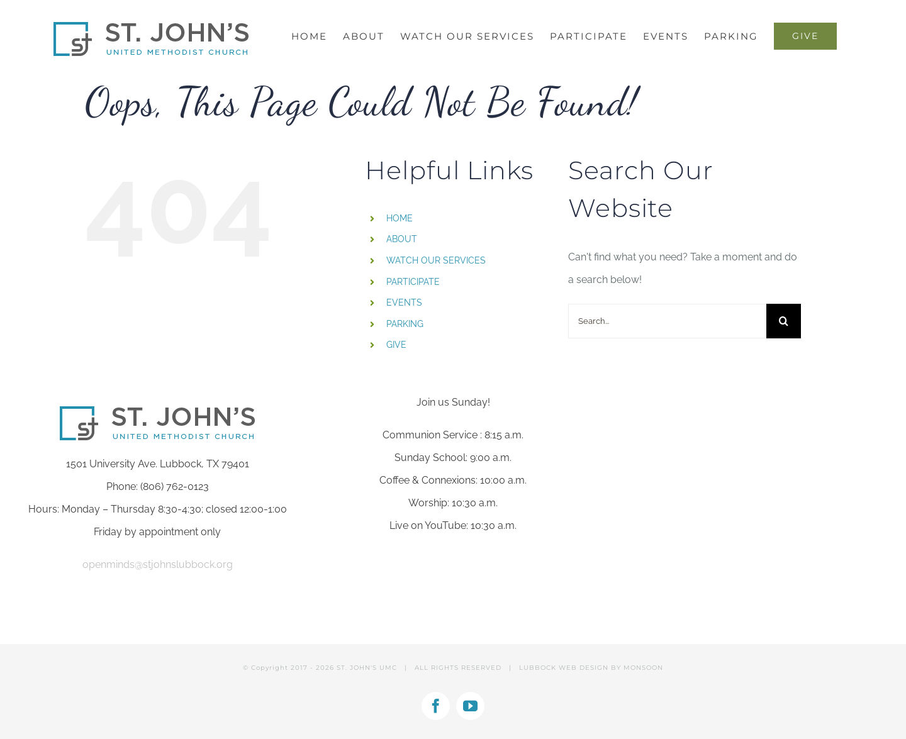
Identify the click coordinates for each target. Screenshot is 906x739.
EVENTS (404, 302)
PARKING (404, 324)
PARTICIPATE (413, 282)
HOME (399, 218)
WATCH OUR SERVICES (436, 260)
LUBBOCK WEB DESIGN (563, 668)
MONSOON (643, 668)
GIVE (396, 345)
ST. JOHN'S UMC (367, 668)
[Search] (783, 321)
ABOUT (401, 239)
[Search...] (667, 321)
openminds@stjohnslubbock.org (157, 564)
